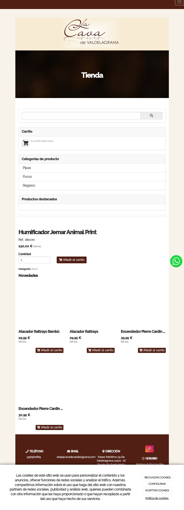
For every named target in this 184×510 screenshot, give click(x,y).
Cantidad (24, 254)
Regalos (29, 185)
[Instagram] (149, 449)
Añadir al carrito (71, 259)
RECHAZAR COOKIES (157, 477)
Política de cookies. (157, 498)
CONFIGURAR (157, 483)
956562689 (34, 457)
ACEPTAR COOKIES (157, 490)
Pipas (27, 168)
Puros (27, 177)
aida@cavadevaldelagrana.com (76, 457)
